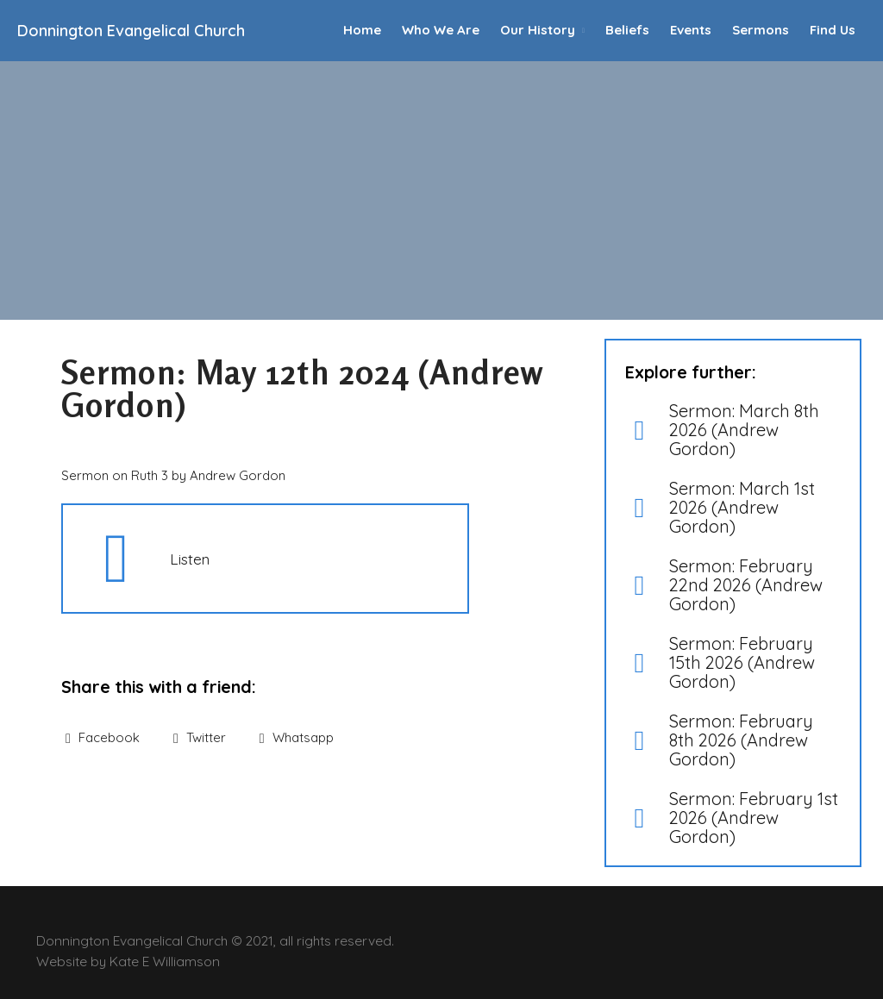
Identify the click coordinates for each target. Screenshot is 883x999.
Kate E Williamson (165, 961)
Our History (537, 30)
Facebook (103, 737)
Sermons (760, 30)
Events (690, 30)
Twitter (199, 737)
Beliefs (627, 30)
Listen (190, 558)
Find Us (832, 30)
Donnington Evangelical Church (131, 31)
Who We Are (440, 30)
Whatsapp (297, 737)
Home (362, 30)
